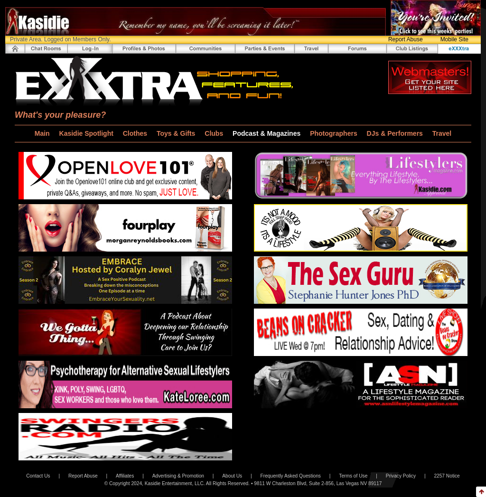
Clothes (136, 133)
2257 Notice (446, 475)
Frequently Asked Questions (291, 475)
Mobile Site (454, 39)
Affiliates (125, 475)
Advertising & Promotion (178, 475)
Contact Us (38, 475)
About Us (232, 475)
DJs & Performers (396, 133)
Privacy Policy (401, 475)
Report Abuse (405, 39)
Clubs (215, 133)
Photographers (334, 133)
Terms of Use (353, 475)
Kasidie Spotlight (87, 133)
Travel (441, 133)
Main (43, 133)
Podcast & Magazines (267, 133)
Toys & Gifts (177, 133)
